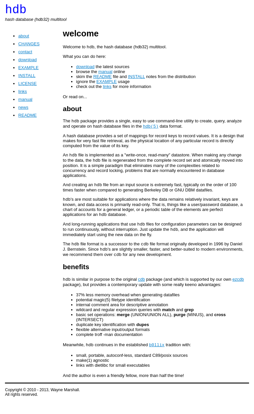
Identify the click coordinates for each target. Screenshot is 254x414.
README (27, 117)
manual (25, 102)
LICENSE (27, 86)
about (23, 38)
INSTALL (26, 78)
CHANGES (28, 46)
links (22, 94)
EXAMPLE (28, 70)
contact (25, 54)
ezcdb (238, 291)
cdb (141, 291)
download (27, 62)
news (23, 109)
